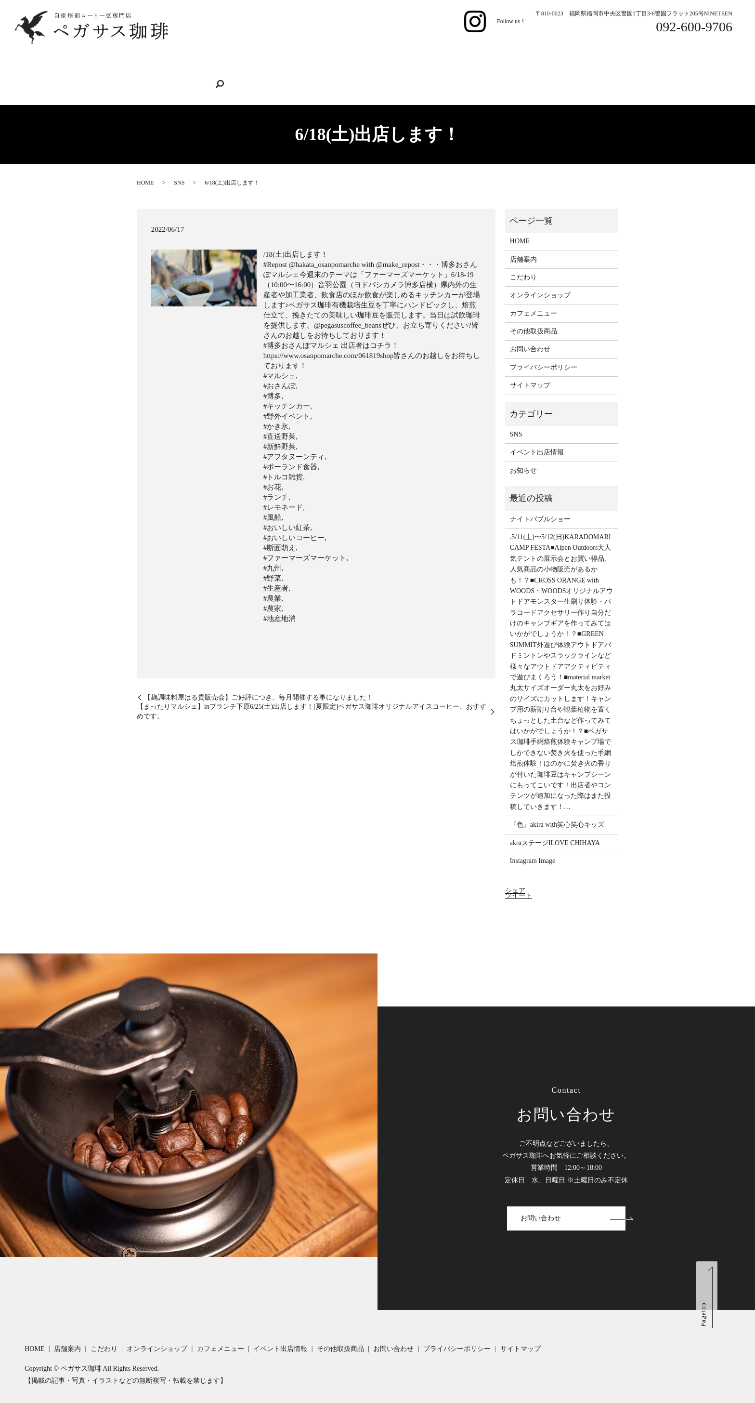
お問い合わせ (569, 57)
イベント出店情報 (440, 57)
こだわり (237, 57)
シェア (515, 873)
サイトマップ (530, 367)
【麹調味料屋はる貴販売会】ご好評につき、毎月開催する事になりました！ (258, 679)
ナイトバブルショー (540, 501)
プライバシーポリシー (543, 350)
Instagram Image (532, 843)
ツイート (518, 878)
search (151, 73)
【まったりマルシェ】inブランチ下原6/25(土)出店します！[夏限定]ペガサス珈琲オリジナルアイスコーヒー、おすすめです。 (311, 694)
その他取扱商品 (508, 57)
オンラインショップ (298, 57)
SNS (179, 165)
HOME (154, 57)
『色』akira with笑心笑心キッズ (557, 807)
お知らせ (523, 453)
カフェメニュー (371, 57)
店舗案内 (194, 57)
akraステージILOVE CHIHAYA (555, 825)
